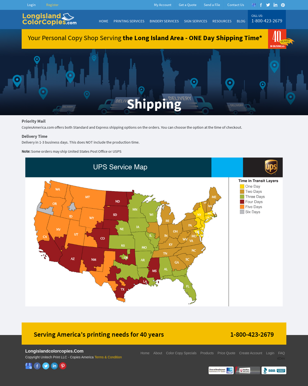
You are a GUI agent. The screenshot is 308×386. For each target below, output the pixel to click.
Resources (221, 21)
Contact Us (235, 4)
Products (207, 353)
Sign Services (195, 21)
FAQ (281, 353)
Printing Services (129, 21)
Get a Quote (187, 4)
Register (52, 4)
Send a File (212, 4)
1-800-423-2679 (266, 20)
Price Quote (226, 353)
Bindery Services (164, 21)
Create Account (250, 353)
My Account (162, 4)
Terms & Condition (108, 357)
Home (103, 21)
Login (31, 4)
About (157, 353)
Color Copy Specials (181, 353)
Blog (241, 21)
